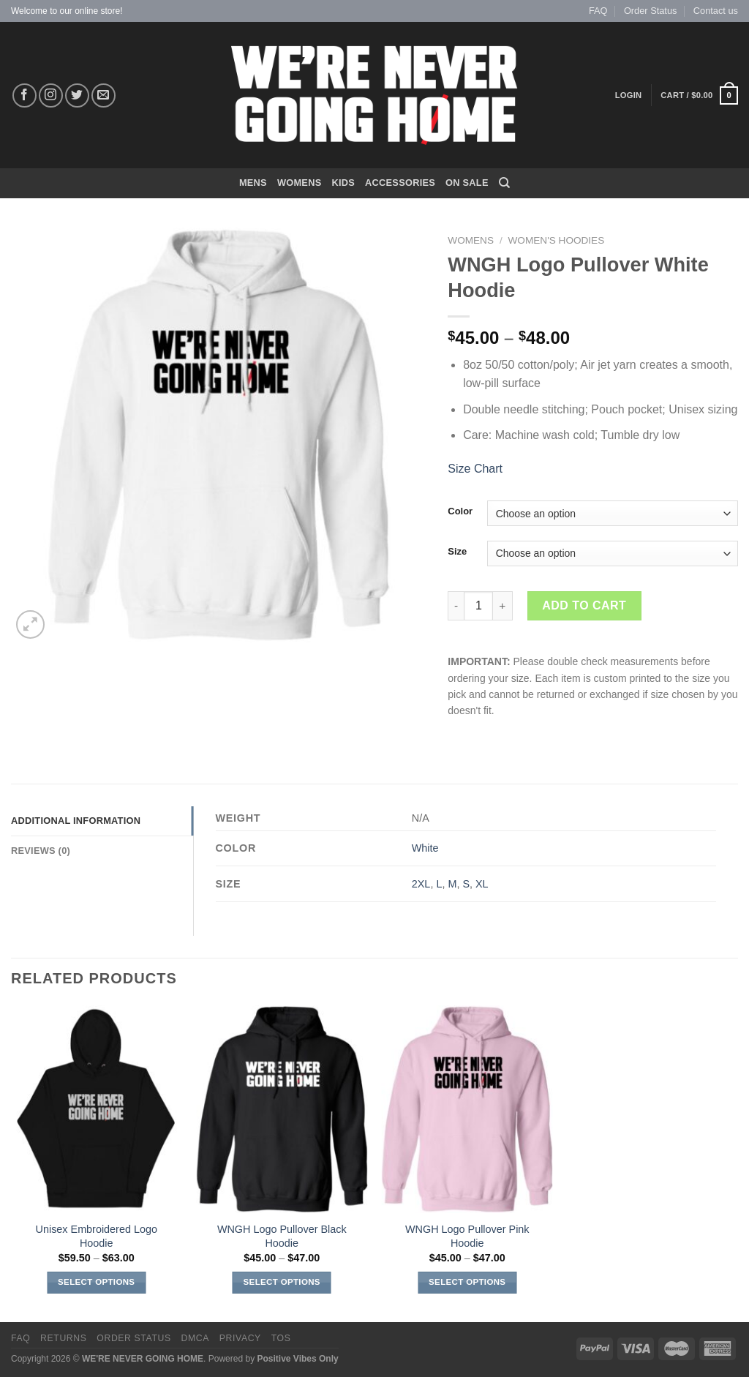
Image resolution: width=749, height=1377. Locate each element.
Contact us (715, 10)
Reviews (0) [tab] (40, 850)
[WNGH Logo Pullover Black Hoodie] (281, 1109)
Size (457, 552)
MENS (253, 182)
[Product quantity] (478, 605)
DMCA (195, 1338)
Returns (63, 1338)
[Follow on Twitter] (77, 95)
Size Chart (475, 468)
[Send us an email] (103, 95)
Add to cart (584, 605)
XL (482, 884)
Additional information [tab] (75, 820)
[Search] (504, 183)
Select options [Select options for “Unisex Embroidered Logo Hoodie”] (96, 1281)
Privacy (240, 1338)
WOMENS (299, 182)
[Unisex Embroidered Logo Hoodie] (96, 1109)
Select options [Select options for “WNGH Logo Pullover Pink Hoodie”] (467, 1281)
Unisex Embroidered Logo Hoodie (96, 1236)
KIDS (343, 182)
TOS (281, 1338)
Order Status (650, 10)
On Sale (467, 182)
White (425, 848)
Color (460, 511)
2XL (421, 884)
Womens (471, 240)
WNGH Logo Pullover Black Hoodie (282, 1236)
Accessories (400, 182)
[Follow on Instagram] (51, 95)
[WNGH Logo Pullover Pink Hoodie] (467, 1109)
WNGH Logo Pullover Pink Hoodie (467, 1236)
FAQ (598, 10)
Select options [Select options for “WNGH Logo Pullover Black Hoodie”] (282, 1281)
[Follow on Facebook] (24, 95)
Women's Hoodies (556, 240)
